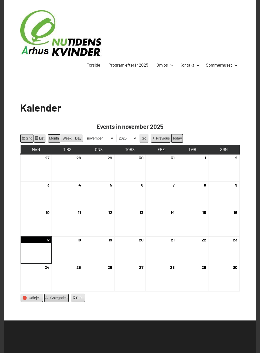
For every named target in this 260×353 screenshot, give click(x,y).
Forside (93, 64)
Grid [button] (26, 139)
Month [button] (54, 138)
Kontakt (189, 64)
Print (78, 298)
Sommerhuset (221, 64)
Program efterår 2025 (128, 64)
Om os (163, 64)
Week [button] (67, 138)
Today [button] (177, 138)
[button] (161, 138)
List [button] (39, 139)
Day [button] (78, 138)
